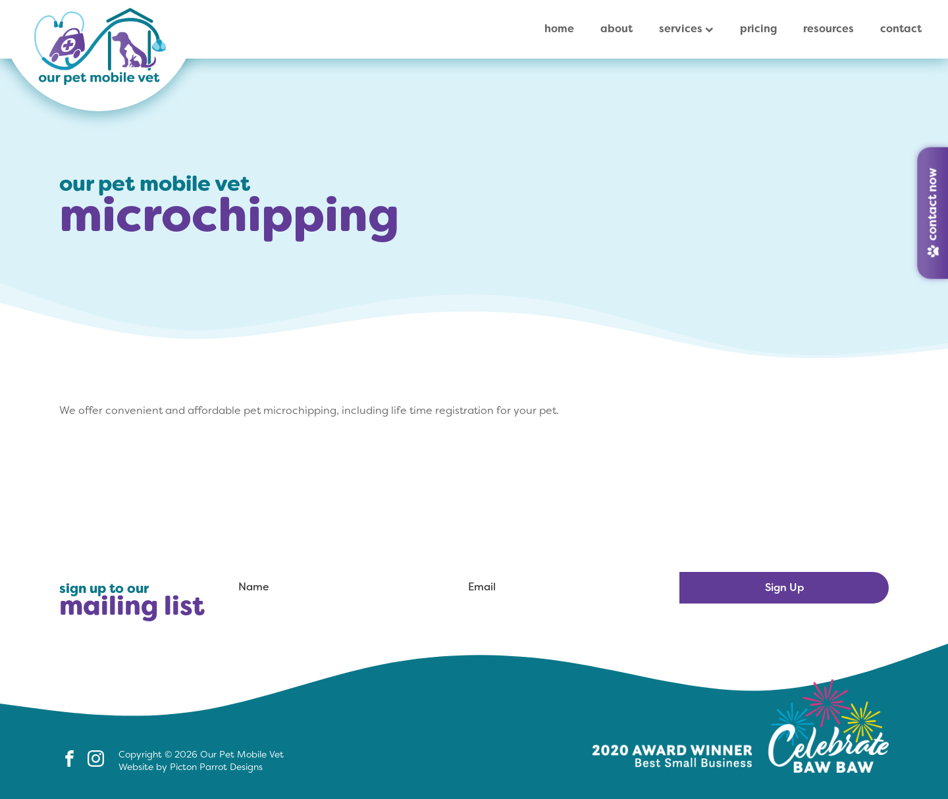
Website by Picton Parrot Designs (190, 767)
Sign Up (784, 587)
